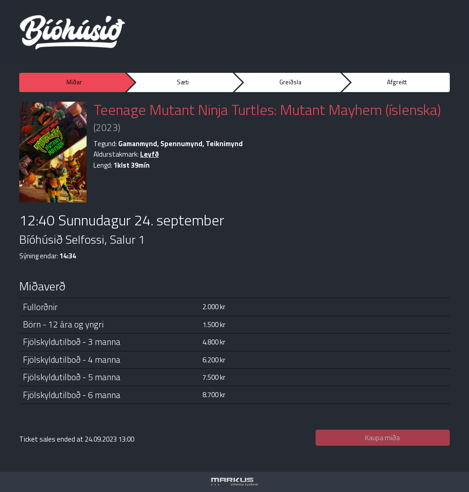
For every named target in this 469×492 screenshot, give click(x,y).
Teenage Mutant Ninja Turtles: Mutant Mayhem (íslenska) (267, 109)
